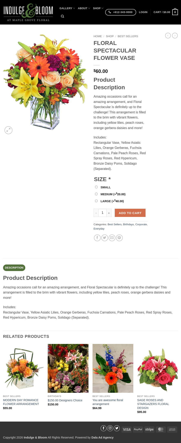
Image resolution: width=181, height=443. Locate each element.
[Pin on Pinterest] (119, 237)
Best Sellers (128, 36)
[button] (143, 12)
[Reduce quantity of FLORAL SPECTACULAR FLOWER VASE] (96, 213)
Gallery (67, 8)
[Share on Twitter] (104, 237)
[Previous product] (175, 35)
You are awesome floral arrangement (108, 402)
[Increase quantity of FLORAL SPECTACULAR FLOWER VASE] (109, 213)
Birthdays (128, 224)
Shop (98, 8)
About (84, 8)
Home (98, 36)
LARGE (112, 201)
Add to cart (130, 213)
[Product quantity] (102, 213)
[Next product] (168, 35)
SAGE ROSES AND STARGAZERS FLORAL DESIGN (153, 403)
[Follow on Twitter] (117, 428)
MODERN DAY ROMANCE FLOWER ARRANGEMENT (21, 402)
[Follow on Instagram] (110, 428)
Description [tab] (14, 267)
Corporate (141, 224)
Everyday (99, 228)
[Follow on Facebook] (103, 428)
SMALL (105, 187)
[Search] (62, 16)
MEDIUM (112, 194)
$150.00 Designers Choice (65, 400)
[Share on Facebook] (97, 237)
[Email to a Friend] (112, 237)
